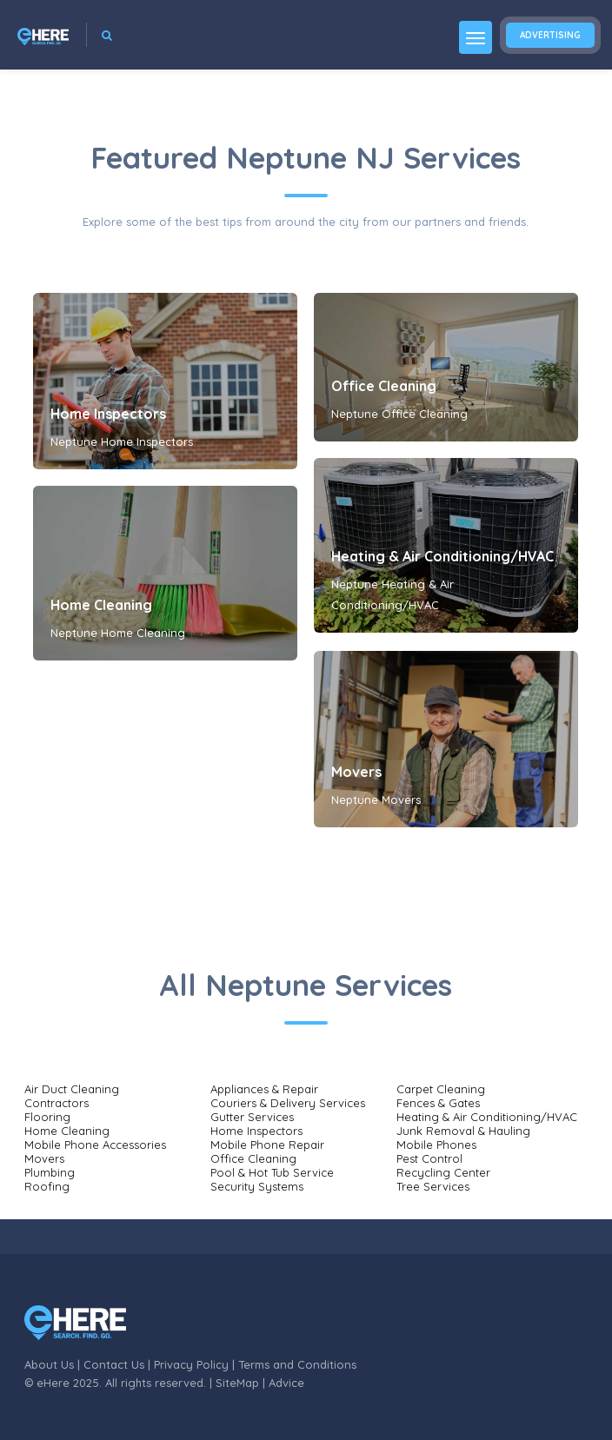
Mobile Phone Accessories (95, 1144)
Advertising (550, 35)
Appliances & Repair (264, 1089)
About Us (49, 1364)
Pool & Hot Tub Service (272, 1172)
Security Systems (256, 1186)
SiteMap (237, 1383)
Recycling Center (443, 1172)
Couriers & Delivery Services (287, 1103)
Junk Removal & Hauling (463, 1131)
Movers (356, 771)
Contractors (56, 1103)
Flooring (47, 1117)
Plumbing (49, 1172)
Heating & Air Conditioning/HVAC (442, 556)
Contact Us (113, 1364)
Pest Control (429, 1158)
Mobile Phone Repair (267, 1144)
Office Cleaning (383, 386)
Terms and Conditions (297, 1364)
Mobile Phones (436, 1144)
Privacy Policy (191, 1364)
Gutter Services (252, 1117)
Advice (286, 1383)
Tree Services (432, 1186)
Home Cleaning (101, 605)
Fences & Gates (438, 1103)
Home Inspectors (108, 413)
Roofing (47, 1186)
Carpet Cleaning (440, 1089)
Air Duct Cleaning (71, 1089)
